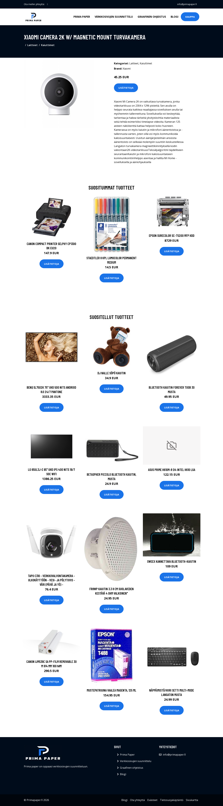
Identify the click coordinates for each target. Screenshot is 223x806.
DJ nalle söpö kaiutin (112, 373)
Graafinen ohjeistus (152, 16)
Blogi (174, 16)
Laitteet (32, 45)
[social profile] (47, 4)
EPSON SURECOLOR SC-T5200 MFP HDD (171, 235)
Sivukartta (192, 800)
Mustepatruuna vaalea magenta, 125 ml (111, 690)
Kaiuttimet (48, 45)
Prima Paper (81, 16)
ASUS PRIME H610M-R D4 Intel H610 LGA (171, 470)
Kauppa (190, 16)
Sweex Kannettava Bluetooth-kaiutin (171, 561)
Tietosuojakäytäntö (171, 800)
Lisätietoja (126, 87)
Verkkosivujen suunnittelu (114, 16)
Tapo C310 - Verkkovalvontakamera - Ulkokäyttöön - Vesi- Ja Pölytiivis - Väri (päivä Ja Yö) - (51, 580)
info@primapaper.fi (187, 4)
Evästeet (152, 800)
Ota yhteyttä (137, 800)
